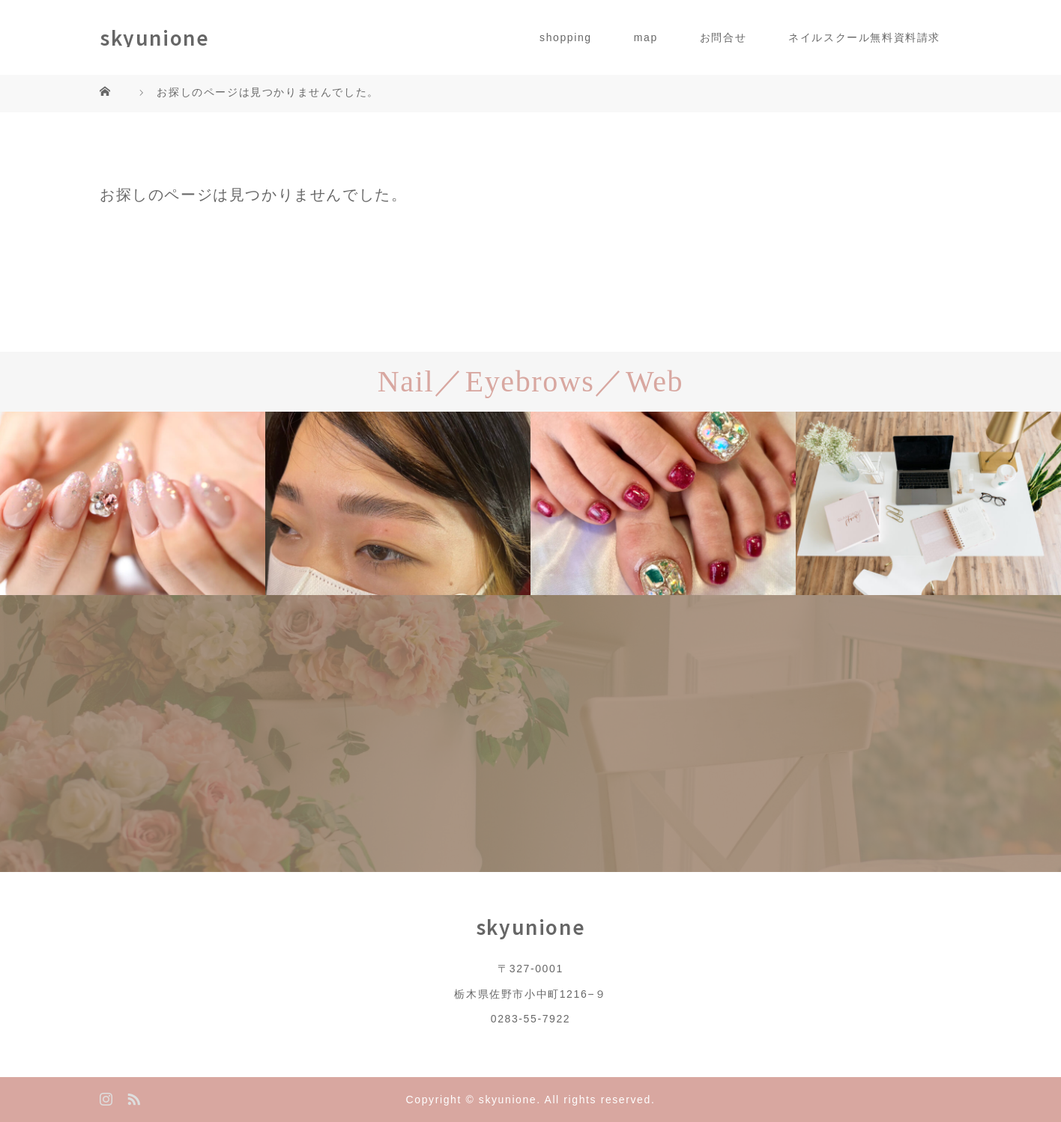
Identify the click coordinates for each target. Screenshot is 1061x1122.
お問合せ (723, 37)
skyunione (154, 37)
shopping (565, 37)
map (646, 37)
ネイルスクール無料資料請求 (864, 37)
